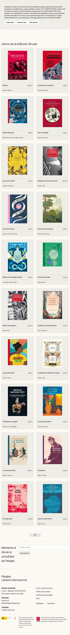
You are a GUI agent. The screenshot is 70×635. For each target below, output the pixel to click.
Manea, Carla (19, 137)
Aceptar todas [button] (10, 22)
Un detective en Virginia (10, 421)
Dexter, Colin (41, 186)
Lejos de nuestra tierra (45, 519)
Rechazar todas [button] (21, 22)
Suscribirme (24, 553)
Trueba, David (7, 524)
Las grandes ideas (8, 373)
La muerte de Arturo (9, 470)
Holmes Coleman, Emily (10, 234)
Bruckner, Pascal (43, 137)
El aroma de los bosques (45, 229)
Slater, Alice (6, 330)
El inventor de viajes (44, 277)
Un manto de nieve (8, 229)
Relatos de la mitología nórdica (12, 277)
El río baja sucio (7, 519)
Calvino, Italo (41, 378)
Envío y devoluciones (44, 588)
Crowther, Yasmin (43, 426)
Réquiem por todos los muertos (47, 181)
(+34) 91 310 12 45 (8, 610)
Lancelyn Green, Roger (10, 282)
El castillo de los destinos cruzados (49, 373)
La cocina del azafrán (44, 421)
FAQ (37, 598)
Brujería (5, 85)
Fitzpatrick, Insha (43, 90)
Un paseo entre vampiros (46, 85)
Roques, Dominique (44, 234)
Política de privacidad (44, 595)
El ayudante (41, 470)
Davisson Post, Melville (10, 426)
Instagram (40, 603)
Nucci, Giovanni (42, 330)
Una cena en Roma (9, 181)
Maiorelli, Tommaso (8, 137)
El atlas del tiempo (8, 133)
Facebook (51, 603)
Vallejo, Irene (41, 282)
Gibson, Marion (7, 90)
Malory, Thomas (7, 475)
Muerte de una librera (9, 325)
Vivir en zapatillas (43, 133)
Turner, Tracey (7, 378)
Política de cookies (43, 592)
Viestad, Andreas (8, 186)
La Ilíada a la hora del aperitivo (47, 325)
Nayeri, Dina (41, 524)
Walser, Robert (42, 475)
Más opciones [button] (34, 22)
